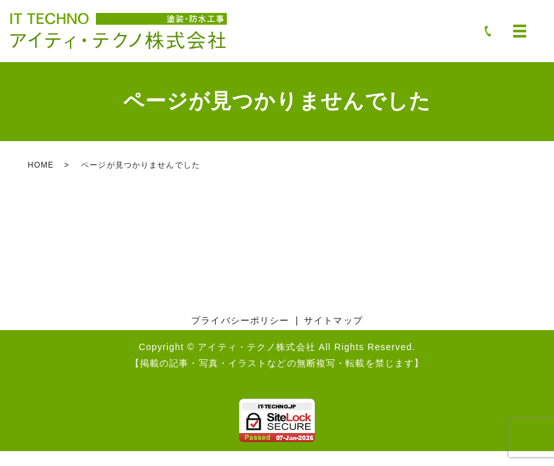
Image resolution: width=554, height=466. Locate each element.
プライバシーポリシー (240, 320)
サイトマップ (333, 320)
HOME (41, 165)
